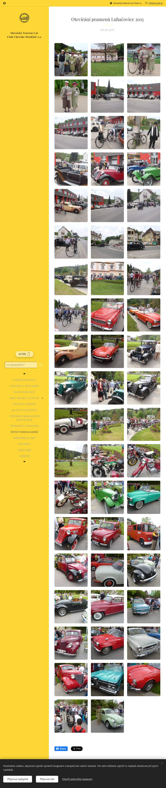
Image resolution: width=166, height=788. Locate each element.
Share (61, 748)
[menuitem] (24, 380)
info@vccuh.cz (156, 3)
